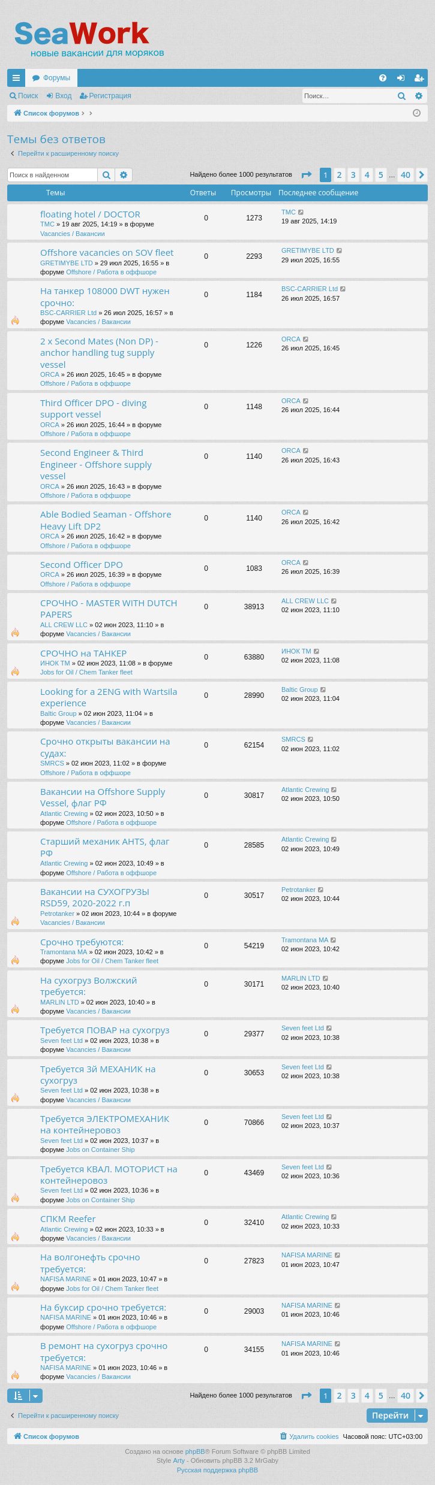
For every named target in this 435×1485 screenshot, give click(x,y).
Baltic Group (58, 713)
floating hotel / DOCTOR (90, 214)
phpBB (195, 1451)
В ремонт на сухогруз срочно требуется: (103, 1351)
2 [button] (339, 174)
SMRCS (52, 763)
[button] (306, 175)
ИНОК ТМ (55, 663)
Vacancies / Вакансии (72, 233)
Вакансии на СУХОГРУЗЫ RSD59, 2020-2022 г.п (94, 897)
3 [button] (353, 174)
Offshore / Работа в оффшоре (111, 272)
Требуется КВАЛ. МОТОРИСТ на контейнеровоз (109, 1174)
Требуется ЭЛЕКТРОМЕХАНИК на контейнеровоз (104, 1124)
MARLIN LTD (59, 1002)
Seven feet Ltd (61, 1040)
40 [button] (405, 174)
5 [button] (381, 174)
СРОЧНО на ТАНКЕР (83, 653)
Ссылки (18, 80)
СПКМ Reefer (68, 1218)
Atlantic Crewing (64, 813)
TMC (47, 224)
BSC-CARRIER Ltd (68, 312)
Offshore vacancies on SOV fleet (106, 252)
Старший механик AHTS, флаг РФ (105, 846)
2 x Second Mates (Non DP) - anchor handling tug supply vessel (99, 352)
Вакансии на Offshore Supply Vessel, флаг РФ (102, 797)
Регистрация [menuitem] (421, 80)
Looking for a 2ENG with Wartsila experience (109, 697)
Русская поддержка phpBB (217, 1470)
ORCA (49, 374)
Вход (63, 96)
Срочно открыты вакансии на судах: (105, 746)
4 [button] (367, 174)
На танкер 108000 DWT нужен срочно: (105, 296)
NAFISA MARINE (65, 1279)
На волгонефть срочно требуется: (90, 1262)
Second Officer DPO (81, 564)
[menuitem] (383, 78)
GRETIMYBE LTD (66, 263)
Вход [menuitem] (403, 80)
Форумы (56, 78)
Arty (179, 1460)
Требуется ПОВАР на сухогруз (105, 1030)
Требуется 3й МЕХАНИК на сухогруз (97, 1074)
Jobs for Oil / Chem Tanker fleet (86, 672)
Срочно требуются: (82, 942)
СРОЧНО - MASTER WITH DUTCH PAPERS (109, 608)
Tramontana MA (63, 951)
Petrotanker (57, 913)
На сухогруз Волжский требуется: (88, 985)
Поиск (28, 96)
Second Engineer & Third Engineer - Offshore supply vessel (96, 464)
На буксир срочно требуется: (103, 1307)
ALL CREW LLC (64, 624)
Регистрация (110, 96)
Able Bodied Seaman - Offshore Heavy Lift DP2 (106, 519)
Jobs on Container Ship (100, 1149)
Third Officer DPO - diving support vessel (93, 408)
